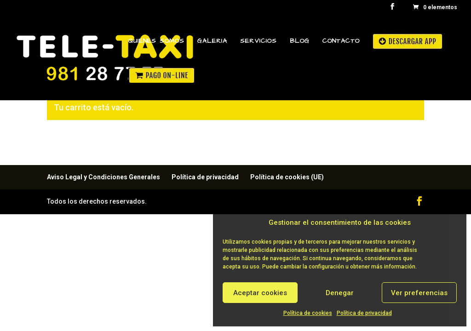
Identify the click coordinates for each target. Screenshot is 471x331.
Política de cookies (307, 313)
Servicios (258, 42)
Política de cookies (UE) (287, 177)
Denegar (340, 293)
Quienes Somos (156, 42)
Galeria (212, 42)
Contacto (341, 42)
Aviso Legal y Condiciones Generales (103, 177)
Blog (300, 42)
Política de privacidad (364, 313)
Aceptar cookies (260, 293)
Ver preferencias (419, 293)
